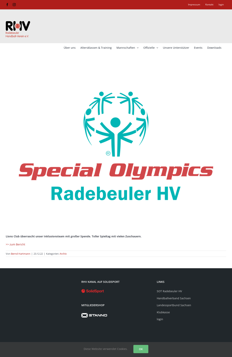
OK (141, 349)
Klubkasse (163, 312)
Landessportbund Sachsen (174, 305)
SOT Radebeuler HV (169, 291)
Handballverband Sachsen (174, 298)
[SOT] (116, 146)
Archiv (63, 253)
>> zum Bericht (15, 244)
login (160, 319)
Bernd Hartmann (20, 253)
